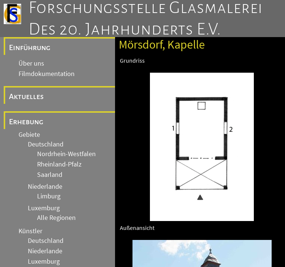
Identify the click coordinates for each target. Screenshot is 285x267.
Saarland (49, 175)
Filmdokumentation (47, 74)
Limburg (48, 196)
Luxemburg (44, 208)
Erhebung (26, 122)
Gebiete (29, 135)
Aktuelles (26, 96)
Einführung (29, 47)
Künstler (30, 231)
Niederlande (45, 186)
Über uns (31, 63)
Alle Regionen (56, 218)
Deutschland (45, 144)
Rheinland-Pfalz (59, 164)
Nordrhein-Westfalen (66, 154)
